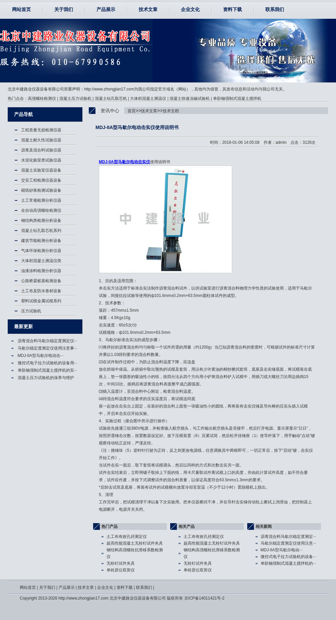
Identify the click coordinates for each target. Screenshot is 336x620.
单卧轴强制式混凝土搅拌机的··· (288, 563)
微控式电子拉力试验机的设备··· (288, 556)
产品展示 (105, 9)
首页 (132, 111)
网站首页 (21, 9)
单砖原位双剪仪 (121, 570)
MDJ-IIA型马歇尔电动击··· (41, 355)
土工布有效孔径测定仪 (127, 536)
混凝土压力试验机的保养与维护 (46, 377)
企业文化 (190, 9)
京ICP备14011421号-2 (204, 598)
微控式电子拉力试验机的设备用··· (47, 363)
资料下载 (232, 9)
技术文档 (171, 111)
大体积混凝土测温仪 (148, 98)
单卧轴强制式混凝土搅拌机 (237, 98)
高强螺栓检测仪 (42, 98)
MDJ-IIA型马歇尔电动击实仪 (124, 162)
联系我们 (274, 9)
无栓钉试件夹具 (121, 563)
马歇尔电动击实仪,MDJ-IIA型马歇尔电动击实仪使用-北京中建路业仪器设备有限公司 (45, 50)
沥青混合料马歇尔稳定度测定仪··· (47, 340)
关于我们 (63, 9)
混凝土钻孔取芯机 (111, 98)
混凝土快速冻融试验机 (190, 98)
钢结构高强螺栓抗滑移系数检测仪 (135, 553)
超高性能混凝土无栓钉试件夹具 (135, 543)
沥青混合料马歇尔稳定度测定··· (288, 536)
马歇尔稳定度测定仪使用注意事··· (47, 348)
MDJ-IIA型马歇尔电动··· (282, 550)
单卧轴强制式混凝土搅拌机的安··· (47, 370)
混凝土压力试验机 (75, 98)
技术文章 (148, 9)
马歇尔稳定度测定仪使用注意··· (288, 543)
